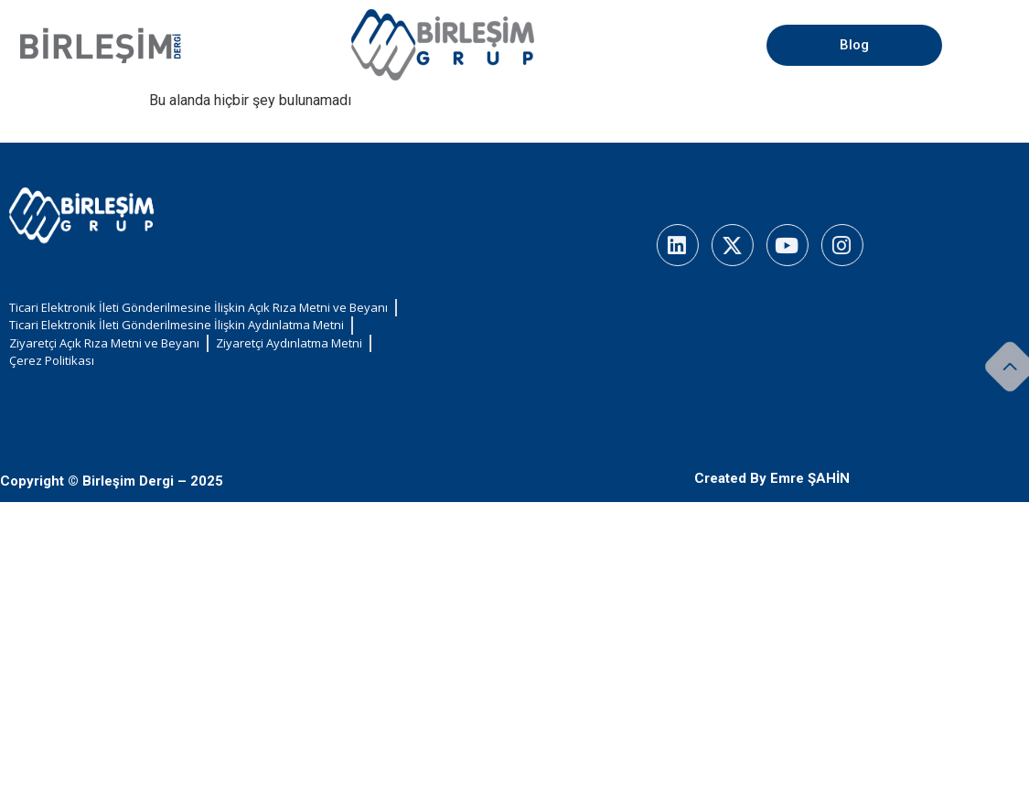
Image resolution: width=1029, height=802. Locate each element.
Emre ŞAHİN (810, 478)
